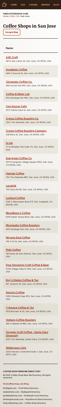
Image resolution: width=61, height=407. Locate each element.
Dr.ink (9, 143)
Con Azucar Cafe (16, 106)
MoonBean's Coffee (18, 213)
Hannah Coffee (15, 173)
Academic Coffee (16, 69)
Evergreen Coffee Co (19, 158)
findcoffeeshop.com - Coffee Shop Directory (24, 403)
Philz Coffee (13, 249)
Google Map (11, 32)
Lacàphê (11, 185)
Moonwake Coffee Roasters (23, 225)
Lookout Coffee (15, 197)
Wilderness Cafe (16, 347)
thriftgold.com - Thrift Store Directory (20, 388)
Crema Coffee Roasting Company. (26, 130)
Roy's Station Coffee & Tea (22, 280)
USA (23, 4)
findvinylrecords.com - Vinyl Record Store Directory (27, 399)
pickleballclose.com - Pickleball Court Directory (25, 395)
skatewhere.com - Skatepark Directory (21, 392)
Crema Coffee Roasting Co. (22, 118)
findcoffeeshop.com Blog (16, 383)
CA (17, 16)
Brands (45, 4)
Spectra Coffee (15, 292)
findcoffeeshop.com (15, 13)
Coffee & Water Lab (18, 94)
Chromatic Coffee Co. (19, 81)
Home (14, 4)
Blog (56, 4)
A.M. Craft (12, 57)
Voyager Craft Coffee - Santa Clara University (27, 334)
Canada (33, 4)
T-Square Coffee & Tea (20, 307)
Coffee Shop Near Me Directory (22, 371)
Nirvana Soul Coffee (18, 237)
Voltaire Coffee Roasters (21, 319)
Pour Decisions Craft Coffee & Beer (27, 264)
